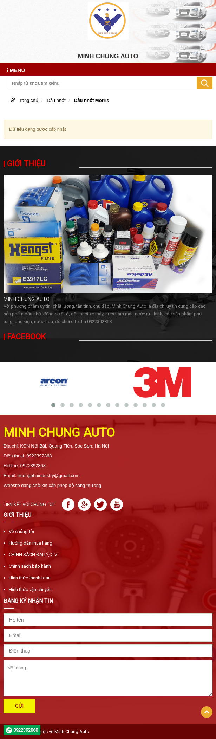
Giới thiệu (26, 164)
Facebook (26, 337)
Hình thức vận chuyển (30, 589)
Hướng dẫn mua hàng (30, 543)
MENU (16, 70)
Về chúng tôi (21, 531)
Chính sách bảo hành (30, 566)
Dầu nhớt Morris (91, 100)
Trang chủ (28, 100)
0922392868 (25, 730)
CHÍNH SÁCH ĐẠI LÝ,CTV (33, 554)
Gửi (19, 706)
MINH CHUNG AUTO (27, 299)
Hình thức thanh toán (30, 577)
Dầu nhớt (56, 100)
